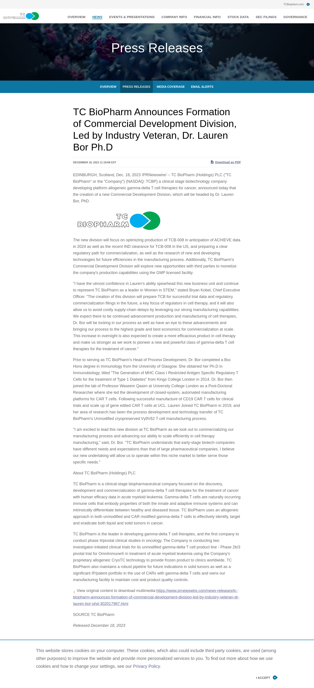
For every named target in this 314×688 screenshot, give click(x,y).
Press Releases (136, 94)
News (113, 16)
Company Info (184, 16)
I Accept (263, 677)
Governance (296, 16)
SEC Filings (269, 16)
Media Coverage (171, 94)
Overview (94, 16)
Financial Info (215, 16)
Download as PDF (225, 170)
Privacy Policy (146, 666)
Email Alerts (202, 94)
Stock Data (243, 16)
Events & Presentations (145, 16)
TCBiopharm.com (293, 4)
